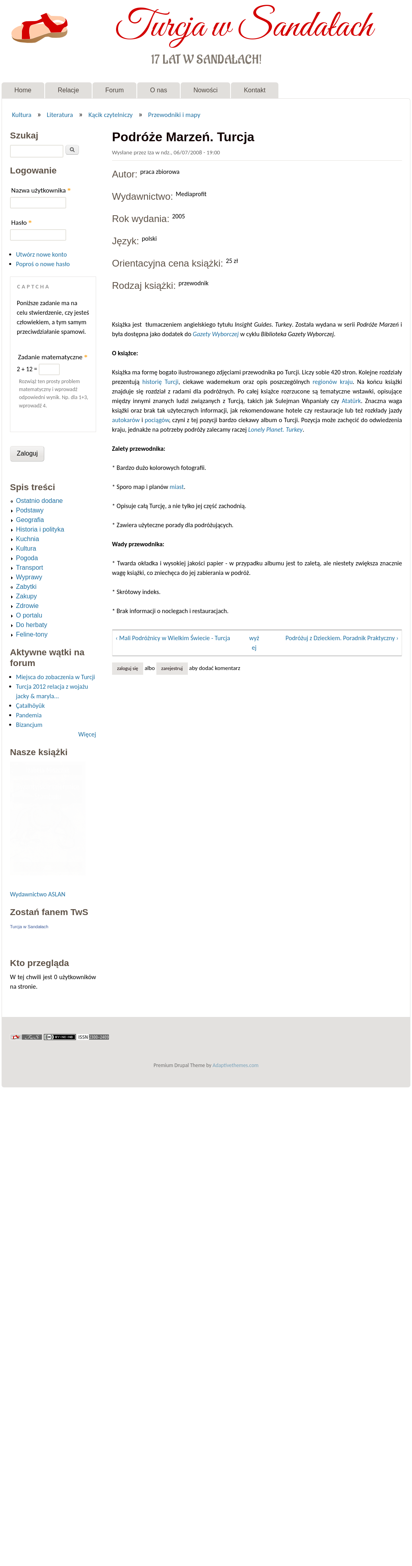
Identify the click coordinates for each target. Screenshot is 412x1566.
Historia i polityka (40, 529)
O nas (158, 90)
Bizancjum (29, 724)
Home (23, 90)
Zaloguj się (127, 668)
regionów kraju (333, 382)
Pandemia (28, 715)
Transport (29, 567)
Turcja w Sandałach (244, 27)
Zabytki (26, 586)
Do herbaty (31, 624)
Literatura (60, 115)
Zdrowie (27, 605)
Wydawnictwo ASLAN (37, 894)
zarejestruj (172, 668)
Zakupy (26, 596)
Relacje (68, 90)
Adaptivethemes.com (235, 1065)
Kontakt (254, 90)
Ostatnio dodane (39, 500)
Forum (114, 90)
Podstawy (29, 510)
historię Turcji (160, 382)
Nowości (205, 90)
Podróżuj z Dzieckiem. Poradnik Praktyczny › (342, 638)
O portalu (29, 615)
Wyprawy (29, 577)
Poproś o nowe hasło (43, 264)
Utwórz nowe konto (41, 254)
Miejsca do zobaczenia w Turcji (55, 677)
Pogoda (27, 558)
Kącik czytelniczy (111, 115)
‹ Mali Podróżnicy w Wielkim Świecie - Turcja (173, 638)
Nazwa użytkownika (41, 190)
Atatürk (351, 401)
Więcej (87, 734)
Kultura (22, 115)
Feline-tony (31, 634)
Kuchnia (27, 539)
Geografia (30, 519)
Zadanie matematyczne (52, 357)
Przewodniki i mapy (174, 115)
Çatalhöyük (30, 705)
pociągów (157, 420)
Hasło (21, 222)
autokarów (126, 420)
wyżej (254, 642)
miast (177, 487)
